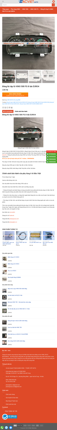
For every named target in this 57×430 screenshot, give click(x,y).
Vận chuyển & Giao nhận (12, 397)
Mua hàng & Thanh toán (12, 401)
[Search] (28, 4)
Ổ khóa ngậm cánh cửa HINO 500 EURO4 (8, 243)
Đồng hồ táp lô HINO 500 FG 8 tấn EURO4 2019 (17, 102)
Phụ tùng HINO (17, 100)
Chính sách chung (10, 394)
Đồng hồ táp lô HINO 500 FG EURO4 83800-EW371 (31, 103)
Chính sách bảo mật (11, 404)
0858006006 (52, 162)
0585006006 (52, 159)
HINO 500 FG (10, 100)
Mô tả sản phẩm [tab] (8, 111)
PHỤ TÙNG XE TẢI (11, 411)
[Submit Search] (53, 4)
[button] (3, 1)
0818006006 (52, 154)
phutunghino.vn (13, 222)
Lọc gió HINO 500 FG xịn (35, 242)
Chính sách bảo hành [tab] (21, 111)
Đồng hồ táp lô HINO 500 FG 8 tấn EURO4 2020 (39, 102)
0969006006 (52, 156)
